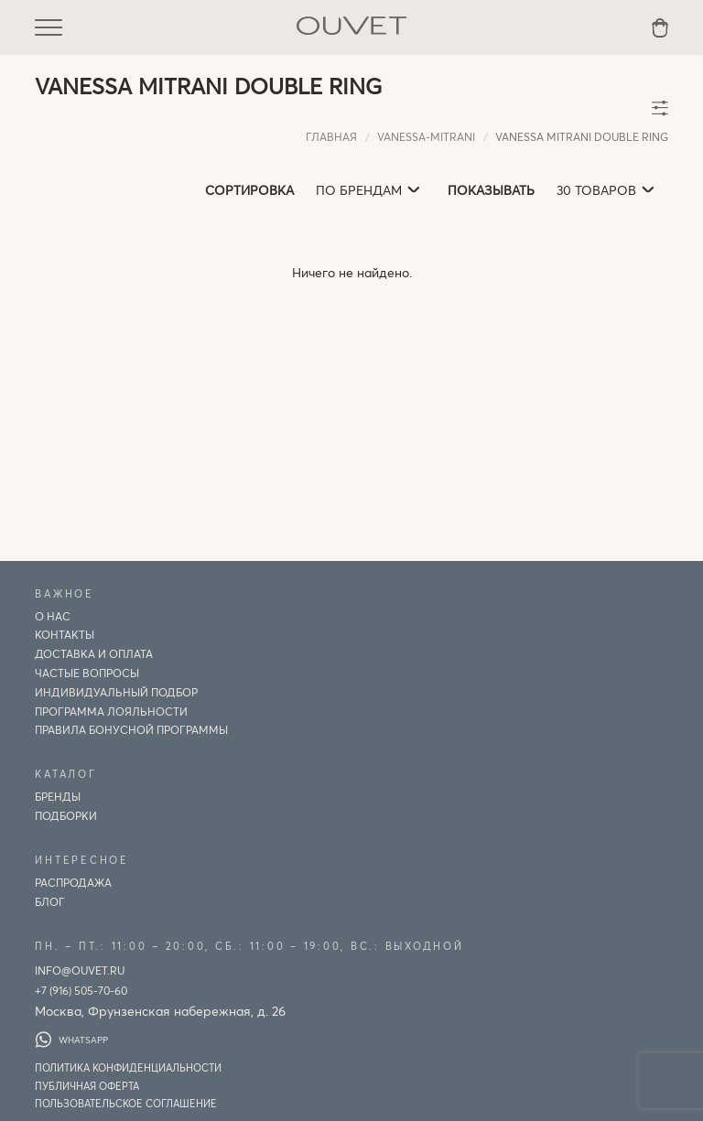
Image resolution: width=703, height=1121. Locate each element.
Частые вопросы (87, 672)
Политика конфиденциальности (128, 1067)
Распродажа (73, 882)
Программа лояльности (111, 711)
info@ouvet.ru (79, 970)
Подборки (66, 815)
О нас (52, 616)
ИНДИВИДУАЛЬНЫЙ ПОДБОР (116, 691)
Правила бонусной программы (131, 729)
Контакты (64, 634)
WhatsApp (71, 1039)
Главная (331, 136)
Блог (50, 901)
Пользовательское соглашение (126, 1103)
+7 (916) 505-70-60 (81, 990)
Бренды (58, 796)
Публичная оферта (87, 1086)
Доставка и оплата (94, 653)
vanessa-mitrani (426, 136)
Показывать (491, 190)
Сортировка (249, 190)
